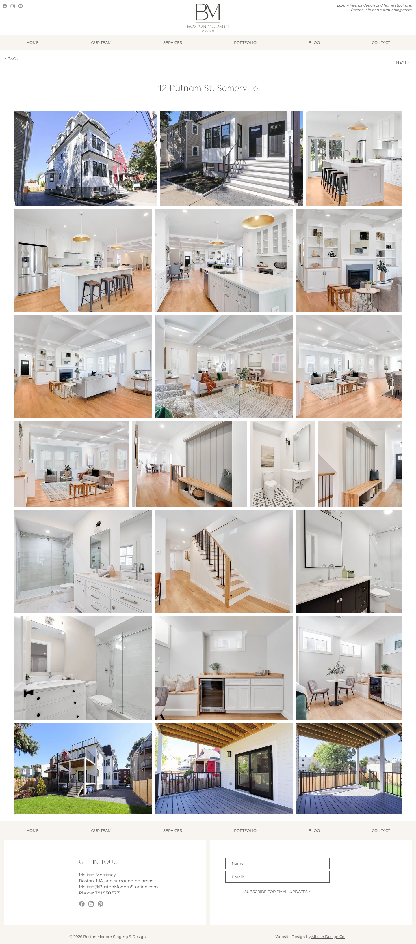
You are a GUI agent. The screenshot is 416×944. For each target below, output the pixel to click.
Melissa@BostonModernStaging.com (118, 887)
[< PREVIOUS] (363, 62)
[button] (172, 42)
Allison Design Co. (328, 936)
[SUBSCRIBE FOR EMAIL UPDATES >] (277, 891)
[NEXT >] (396, 62)
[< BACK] (22, 58)
